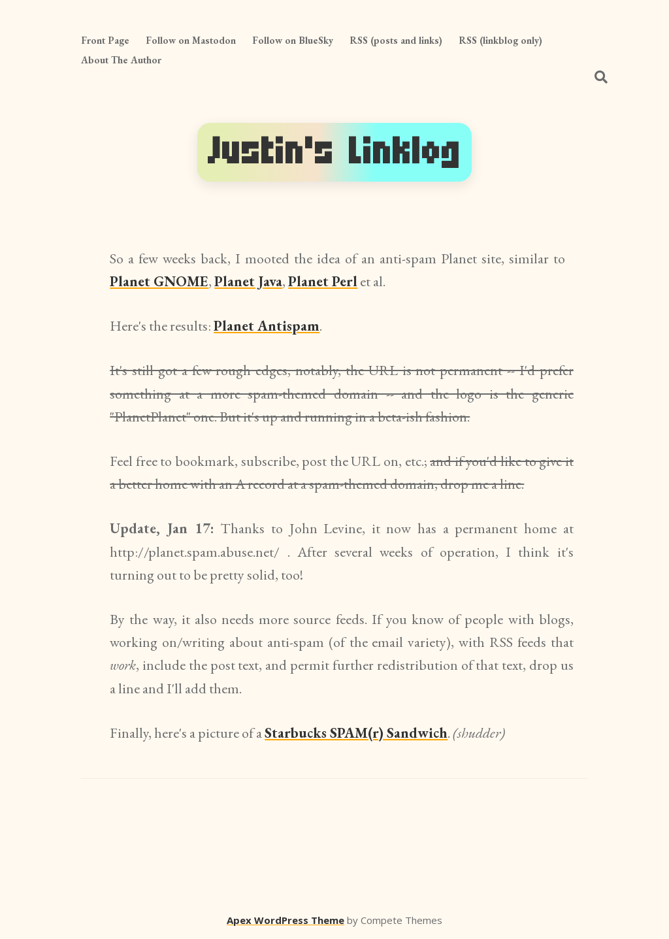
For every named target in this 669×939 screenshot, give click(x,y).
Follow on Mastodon (191, 40)
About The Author (121, 60)
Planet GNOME (159, 281)
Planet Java (248, 281)
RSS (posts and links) (396, 40)
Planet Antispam (266, 325)
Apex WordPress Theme (285, 920)
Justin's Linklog (334, 151)
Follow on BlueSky (292, 40)
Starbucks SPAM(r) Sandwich (356, 732)
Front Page (105, 40)
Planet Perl (322, 281)
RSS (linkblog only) (500, 40)
